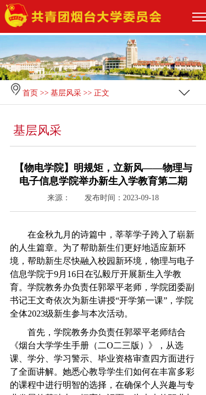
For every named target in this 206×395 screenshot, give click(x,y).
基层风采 (66, 93)
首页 (30, 93)
